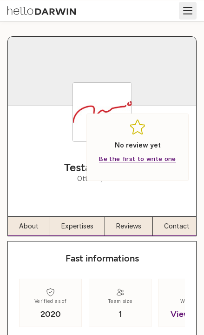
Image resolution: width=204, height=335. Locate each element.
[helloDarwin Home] (41, 9)
